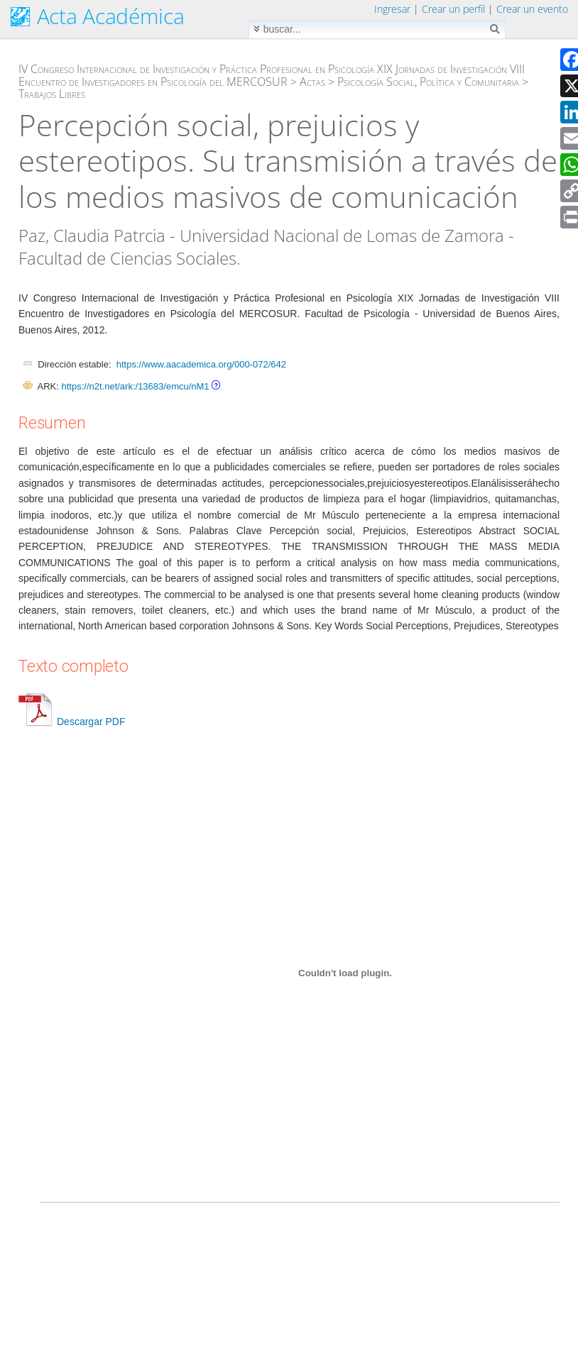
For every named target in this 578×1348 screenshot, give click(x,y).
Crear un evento (532, 9)
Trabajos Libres (51, 93)
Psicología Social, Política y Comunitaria (428, 81)
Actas (312, 81)
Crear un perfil (453, 9)
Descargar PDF (71, 721)
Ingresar (392, 9)
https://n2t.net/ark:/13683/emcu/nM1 (135, 386)
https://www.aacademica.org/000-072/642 (201, 364)
